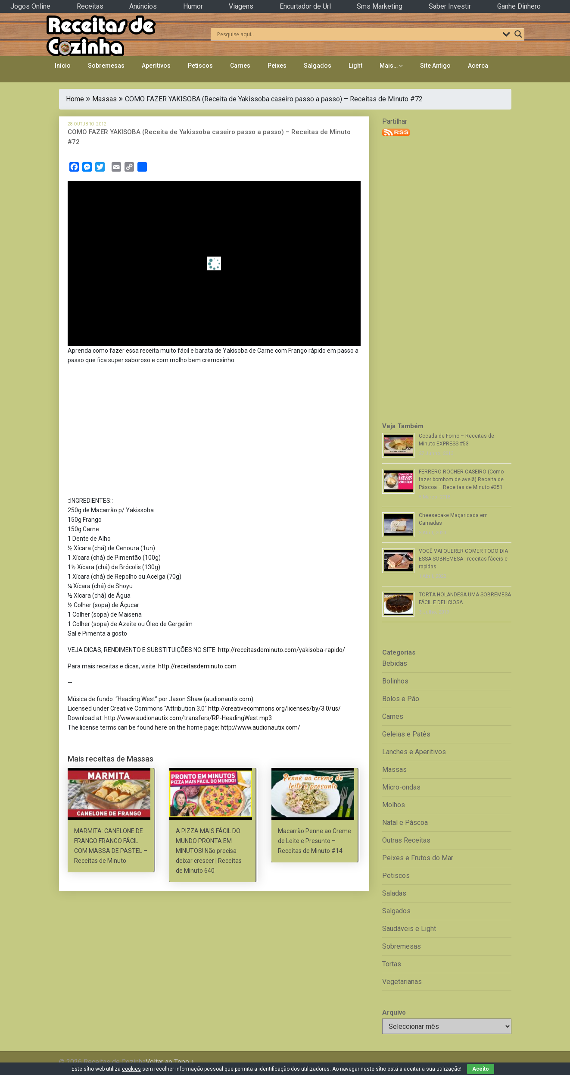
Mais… (389, 65)
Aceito (480, 1069)
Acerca (478, 65)
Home (75, 99)
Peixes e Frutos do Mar (417, 858)
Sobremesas (106, 65)
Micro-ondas (401, 787)
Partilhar (394, 121)
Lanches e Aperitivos (414, 752)
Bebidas (394, 663)
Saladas (394, 893)
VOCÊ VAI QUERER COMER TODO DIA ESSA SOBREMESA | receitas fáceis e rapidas (463, 559)
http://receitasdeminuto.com (197, 666)
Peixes (277, 65)
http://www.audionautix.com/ (260, 727)
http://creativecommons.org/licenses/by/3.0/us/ (274, 708)
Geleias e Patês (406, 734)
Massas (104, 99)
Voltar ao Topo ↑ (170, 1062)
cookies (131, 1069)
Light (355, 65)
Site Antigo (435, 65)
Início (63, 65)
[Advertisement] (214, 432)
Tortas (391, 964)
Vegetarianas (402, 982)
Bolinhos (395, 681)
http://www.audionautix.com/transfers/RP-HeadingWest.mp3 (188, 718)
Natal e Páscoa (405, 822)
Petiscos (200, 65)
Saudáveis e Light (409, 929)
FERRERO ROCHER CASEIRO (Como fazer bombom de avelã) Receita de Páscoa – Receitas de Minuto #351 (461, 479)
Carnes (240, 65)
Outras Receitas (406, 840)
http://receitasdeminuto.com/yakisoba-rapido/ (281, 649)
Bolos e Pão (400, 699)
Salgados (317, 65)
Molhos (393, 805)
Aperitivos (156, 65)
